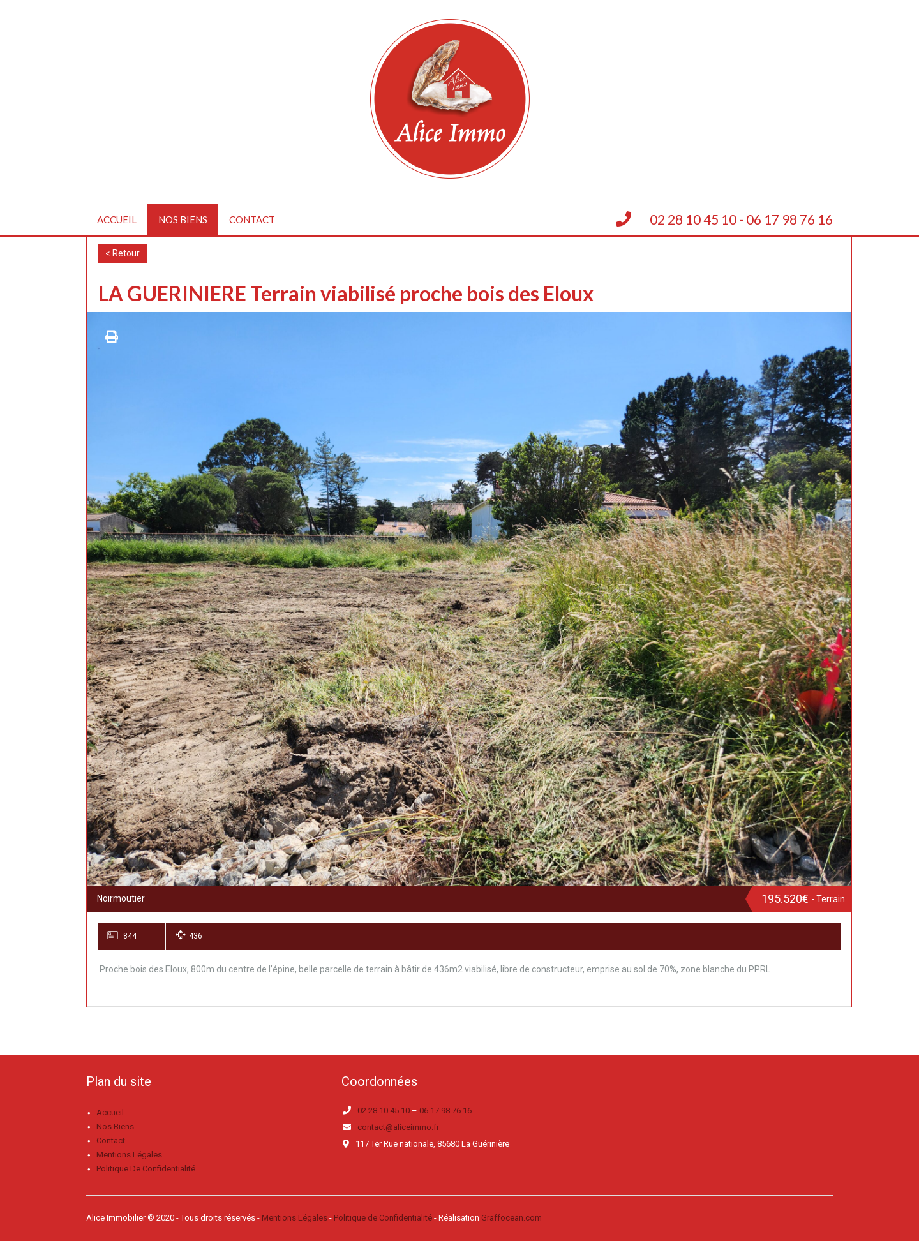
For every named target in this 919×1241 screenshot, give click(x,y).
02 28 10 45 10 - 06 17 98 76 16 (741, 219)
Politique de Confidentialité (383, 1217)
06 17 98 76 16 (445, 1110)
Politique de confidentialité (145, 1168)
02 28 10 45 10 (383, 1110)
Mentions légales (129, 1154)
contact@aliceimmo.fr (398, 1127)
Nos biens (182, 219)
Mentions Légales (294, 1217)
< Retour (122, 253)
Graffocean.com (511, 1217)
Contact (252, 219)
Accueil (117, 219)
